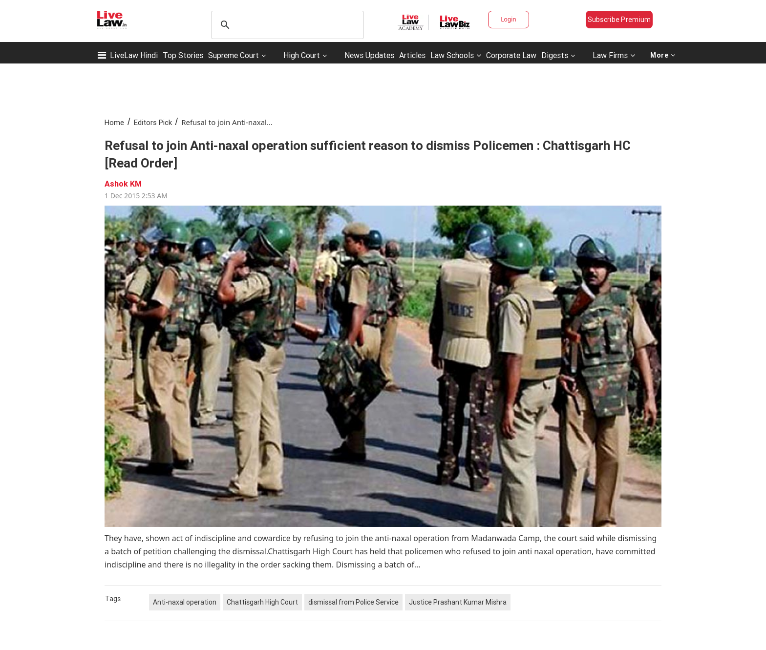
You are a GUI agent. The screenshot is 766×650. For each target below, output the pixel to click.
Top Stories (183, 55)
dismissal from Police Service (353, 602)
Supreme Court (233, 55)
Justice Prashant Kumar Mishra (458, 602)
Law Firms (614, 55)
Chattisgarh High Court (262, 602)
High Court (301, 55)
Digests (554, 55)
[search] (286, 25)
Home (114, 122)
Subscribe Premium (619, 19)
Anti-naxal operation (184, 602)
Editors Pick (153, 122)
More (663, 55)
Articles (412, 55)
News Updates (369, 55)
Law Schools (455, 55)
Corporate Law (511, 55)
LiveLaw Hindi (134, 55)
